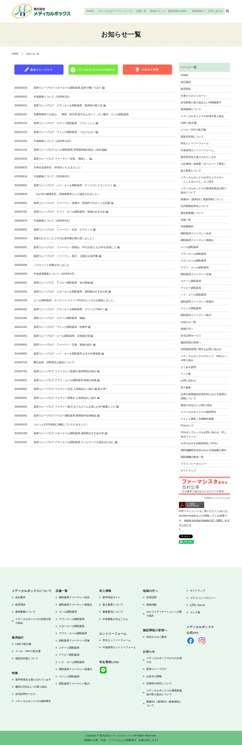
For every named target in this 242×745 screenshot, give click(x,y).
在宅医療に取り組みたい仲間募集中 (201, 102)
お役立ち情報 (154, 676)
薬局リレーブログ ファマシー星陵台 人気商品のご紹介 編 (67, 397)
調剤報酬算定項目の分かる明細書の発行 (204, 450)
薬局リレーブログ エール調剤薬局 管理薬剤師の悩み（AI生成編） (71, 149)
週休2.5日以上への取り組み (196, 405)
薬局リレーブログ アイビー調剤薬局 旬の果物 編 (63, 282)
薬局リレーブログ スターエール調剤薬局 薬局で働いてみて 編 (69, 87)
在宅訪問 (151, 597)
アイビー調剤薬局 (191, 287)
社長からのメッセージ (193, 95)
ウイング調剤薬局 (191, 308)
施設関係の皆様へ (179, 10)
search (227, 11)
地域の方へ (157, 10)
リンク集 (186, 373)
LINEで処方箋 (189, 122)
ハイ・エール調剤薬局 (193, 294)
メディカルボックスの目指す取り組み (202, 116)
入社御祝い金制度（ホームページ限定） (204, 163)
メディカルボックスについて (115, 10)
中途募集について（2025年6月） (52, 220)
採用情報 (197, 10)
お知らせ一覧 (188, 322)
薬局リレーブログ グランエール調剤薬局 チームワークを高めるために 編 (75, 442)
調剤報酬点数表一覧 (192, 456)
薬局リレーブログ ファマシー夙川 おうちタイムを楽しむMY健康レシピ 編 (76, 406)
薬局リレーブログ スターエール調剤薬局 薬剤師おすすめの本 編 (72, 291)
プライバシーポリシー (193, 463)
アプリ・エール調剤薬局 (195, 267)
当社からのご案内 (156, 636)
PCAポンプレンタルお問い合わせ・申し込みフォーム (204, 434)
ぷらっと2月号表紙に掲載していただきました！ (61, 424)
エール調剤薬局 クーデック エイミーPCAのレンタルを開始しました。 (75, 300)
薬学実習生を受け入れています (198, 157)
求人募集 (186, 387)
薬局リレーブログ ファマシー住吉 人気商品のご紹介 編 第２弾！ (71, 388)
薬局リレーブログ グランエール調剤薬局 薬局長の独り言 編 (70, 105)
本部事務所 (187, 226)
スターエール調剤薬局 (193, 260)
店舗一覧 (143, 10)
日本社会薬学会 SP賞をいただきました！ (58, 167)
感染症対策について (192, 136)
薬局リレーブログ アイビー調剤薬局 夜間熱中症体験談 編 (67, 415)
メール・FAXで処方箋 (193, 129)
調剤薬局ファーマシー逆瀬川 (197, 301)
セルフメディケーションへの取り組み (164, 613)
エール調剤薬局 (190, 247)
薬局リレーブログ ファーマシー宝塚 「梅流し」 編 (63, 158)
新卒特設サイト (111, 597)
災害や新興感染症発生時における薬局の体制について (204, 396)
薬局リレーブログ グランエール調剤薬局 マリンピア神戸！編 (71, 309)
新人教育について (191, 170)
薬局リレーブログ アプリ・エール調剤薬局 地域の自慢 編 (67, 380)
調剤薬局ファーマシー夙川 (196, 315)
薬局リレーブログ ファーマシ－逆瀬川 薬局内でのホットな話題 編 (73, 202)
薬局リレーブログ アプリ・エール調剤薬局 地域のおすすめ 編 (71, 211)
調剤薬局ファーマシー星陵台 (197, 240)
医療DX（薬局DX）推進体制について (202, 199)
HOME (92, 10)
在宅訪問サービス (191, 335)
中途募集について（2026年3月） (52, 96)
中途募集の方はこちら (115, 619)
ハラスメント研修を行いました (51, 264)
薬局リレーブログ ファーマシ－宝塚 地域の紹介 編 (65, 344)
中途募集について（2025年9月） (52, 176)
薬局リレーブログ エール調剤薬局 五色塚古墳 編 (63, 335)
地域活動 (151, 604)
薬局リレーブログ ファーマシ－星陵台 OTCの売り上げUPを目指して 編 (77, 247)
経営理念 (186, 88)
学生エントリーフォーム (195, 143)
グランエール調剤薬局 (193, 253)
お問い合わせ (215, 10)
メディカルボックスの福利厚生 (198, 411)
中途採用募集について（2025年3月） (55, 273)
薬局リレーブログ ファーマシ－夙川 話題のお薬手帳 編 (67, 256)
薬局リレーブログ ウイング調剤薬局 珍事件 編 (62, 326)
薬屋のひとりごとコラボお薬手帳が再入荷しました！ (64, 238)
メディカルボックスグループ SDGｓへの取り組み (204, 358)
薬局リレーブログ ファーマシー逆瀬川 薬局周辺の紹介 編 (67, 371)
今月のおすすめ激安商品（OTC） (200, 443)
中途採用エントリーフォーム (197, 150)
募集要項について (113, 611)
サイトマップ (188, 470)
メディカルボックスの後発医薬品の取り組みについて (204, 190)
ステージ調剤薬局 (191, 281)
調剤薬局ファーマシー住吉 (196, 233)
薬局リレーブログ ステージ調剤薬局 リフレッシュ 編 (66, 123)
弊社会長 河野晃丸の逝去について (54, 362)
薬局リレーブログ (156, 669)
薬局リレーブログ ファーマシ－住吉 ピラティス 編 (65, 229)
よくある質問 (188, 367)
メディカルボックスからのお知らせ (164, 660)
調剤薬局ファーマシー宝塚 (196, 274)
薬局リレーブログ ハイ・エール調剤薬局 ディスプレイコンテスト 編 (75, 185)
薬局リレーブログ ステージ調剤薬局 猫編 (59, 318)
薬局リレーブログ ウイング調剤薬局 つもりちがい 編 (66, 132)
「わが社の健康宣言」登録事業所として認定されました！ (67, 194)
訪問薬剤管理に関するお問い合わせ (201, 349)
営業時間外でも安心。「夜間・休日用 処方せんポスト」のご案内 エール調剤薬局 (81, 114)
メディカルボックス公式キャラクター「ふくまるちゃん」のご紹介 (202, 179)
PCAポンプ (187, 425)
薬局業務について (191, 109)
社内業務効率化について (195, 206)
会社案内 (186, 82)
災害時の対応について (159, 683)
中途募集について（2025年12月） (53, 140)
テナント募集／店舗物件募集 (197, 418)
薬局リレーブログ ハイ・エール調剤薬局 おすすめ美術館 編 (69, 353)
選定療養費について (192, 213)
